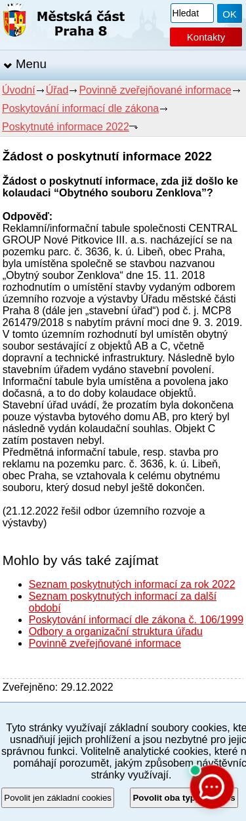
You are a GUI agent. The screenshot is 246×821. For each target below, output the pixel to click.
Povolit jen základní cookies (58, 798)
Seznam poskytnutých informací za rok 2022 (132, 584)
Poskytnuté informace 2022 (65, 126)
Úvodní (18, 90)
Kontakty (206, 37)
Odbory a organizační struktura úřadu (116, 631)
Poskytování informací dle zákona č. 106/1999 (136, 619)
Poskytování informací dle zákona (80, 108)
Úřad (57, 90)
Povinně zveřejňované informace (155, 90)
